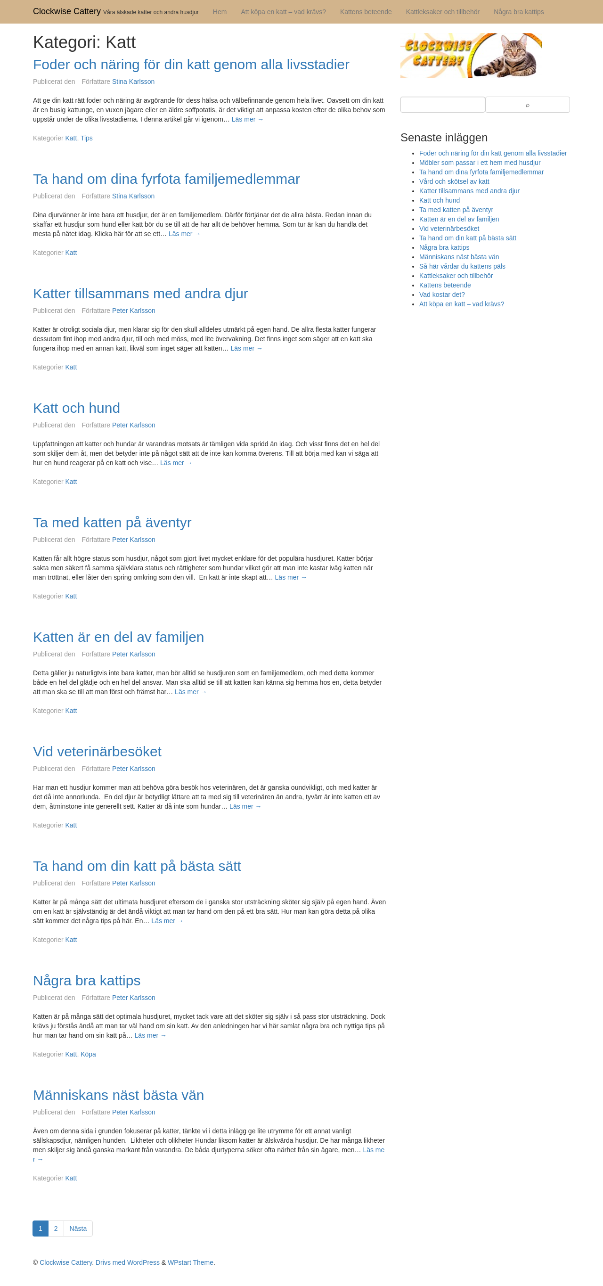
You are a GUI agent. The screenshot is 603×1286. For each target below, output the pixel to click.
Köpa (88, 1054)
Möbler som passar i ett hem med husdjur (480, 162)
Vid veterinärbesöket (97, 751)
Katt (71, 138)
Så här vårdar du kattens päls (462, 266)
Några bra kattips (519, 12)
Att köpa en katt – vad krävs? (283, 12)
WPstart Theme (190, 1262)
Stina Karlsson (133, 81)
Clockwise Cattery (67, 11)
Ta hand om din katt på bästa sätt (137, 866)
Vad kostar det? (442, 294)
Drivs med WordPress (128, 1262)
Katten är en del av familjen (118, 637)
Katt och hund (76, 408)
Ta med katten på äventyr (112, 522)
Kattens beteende (366, 12)
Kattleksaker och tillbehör (443, 12)
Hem (220, 12)
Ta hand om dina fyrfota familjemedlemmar (166, 179)
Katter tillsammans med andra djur (140, 293)
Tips (87, 138)
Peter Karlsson (133, 310)
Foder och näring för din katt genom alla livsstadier (191, 64)
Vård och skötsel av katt (454, 181)
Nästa (78, 1228)
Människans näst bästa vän (118, 1095)
